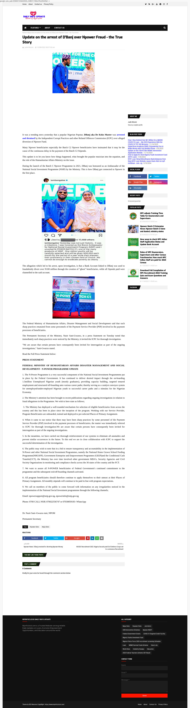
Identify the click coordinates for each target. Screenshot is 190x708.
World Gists (126, 649)
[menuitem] (25, 28)
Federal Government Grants (131, 634)
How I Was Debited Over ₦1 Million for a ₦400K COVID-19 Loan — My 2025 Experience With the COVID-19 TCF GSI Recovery (145, 142)
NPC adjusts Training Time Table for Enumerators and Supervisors (151, 216)
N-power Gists (34, 527)
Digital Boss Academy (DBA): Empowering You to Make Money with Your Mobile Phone (145, 147)
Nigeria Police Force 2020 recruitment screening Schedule (142, 641)
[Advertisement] (73, 114)
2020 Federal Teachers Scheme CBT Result (136, 653)
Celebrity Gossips (138, 649)
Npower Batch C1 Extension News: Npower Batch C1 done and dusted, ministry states (152, 229)
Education (150, 649)
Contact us (38, 4)
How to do (154, 645)
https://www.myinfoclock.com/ (54, 704)
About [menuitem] (47, 28)
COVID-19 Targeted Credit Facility (154, 634)
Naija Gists (31, 33)
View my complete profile (135, 125)
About (30, 4)
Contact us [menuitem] (59, 28)
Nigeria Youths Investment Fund (133, 638)
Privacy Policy (48, 4)
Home (24, 4)
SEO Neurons (33, 704)
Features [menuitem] (35, 28)
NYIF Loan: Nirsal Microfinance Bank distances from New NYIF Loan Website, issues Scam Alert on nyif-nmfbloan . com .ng (147, 161)
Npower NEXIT (147, 630)
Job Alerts (147, 626)
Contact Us (152, 704)
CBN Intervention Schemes (131, 630)
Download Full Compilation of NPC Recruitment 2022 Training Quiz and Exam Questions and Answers (153, 274)
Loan (124, 645)
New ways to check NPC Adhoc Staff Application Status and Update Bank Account (153, 242)
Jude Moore (29, 47)
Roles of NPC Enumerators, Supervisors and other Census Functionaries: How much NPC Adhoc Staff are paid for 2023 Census (153, 257)
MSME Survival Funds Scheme (138, 645)
